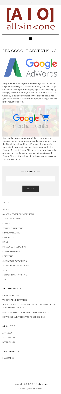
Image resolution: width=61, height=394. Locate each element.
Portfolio (7, 256)
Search (30, 189)
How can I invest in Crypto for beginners (23, 317)
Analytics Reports (11, 218)
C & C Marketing (39, 384)
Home (5, 242)
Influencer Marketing (14, 247)
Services (6, 270)
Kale (21, 388)
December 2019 (10, 342)
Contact (7, 223)
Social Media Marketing (14, 275)
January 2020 (9, 337)
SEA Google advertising (14, 261)
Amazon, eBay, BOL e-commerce (18, 214)
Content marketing (12, 228)
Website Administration (14, 300)
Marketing (8, 358)
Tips (4, 279)
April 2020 (7, 333)
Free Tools (8, 237)
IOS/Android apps (11, 251)
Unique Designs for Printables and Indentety (25, 312)
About (5, 209)
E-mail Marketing (11, 232)
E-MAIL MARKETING (11, 295)
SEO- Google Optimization (15, 265)
